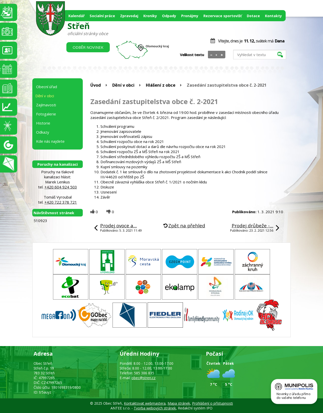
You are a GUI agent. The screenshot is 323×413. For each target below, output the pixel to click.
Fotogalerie (46, 113)
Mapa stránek (179, 403)
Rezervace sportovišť (222, 15)
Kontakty (273, 15)
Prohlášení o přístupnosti (212, 403)
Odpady (169, 15)
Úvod (95, 85)
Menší (211, 55)
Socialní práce (102, 15)
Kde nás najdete (50, 141)
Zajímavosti (46, 104)
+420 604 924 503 (60, 186)
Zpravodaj (129, 15)
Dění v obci (123, 85)
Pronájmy (189, 15)
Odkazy (42, 132)
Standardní (216, 55)
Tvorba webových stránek (155, 408)
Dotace (253, 15)
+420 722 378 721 (60, 202)
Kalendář (76, 15)
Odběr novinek (88, 47)
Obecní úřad (46, 86)
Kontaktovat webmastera (145, 403)
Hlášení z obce (160, 85)
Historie (43, 123)
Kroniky (150, 15)
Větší (222, 55)
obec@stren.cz (143, 377)
